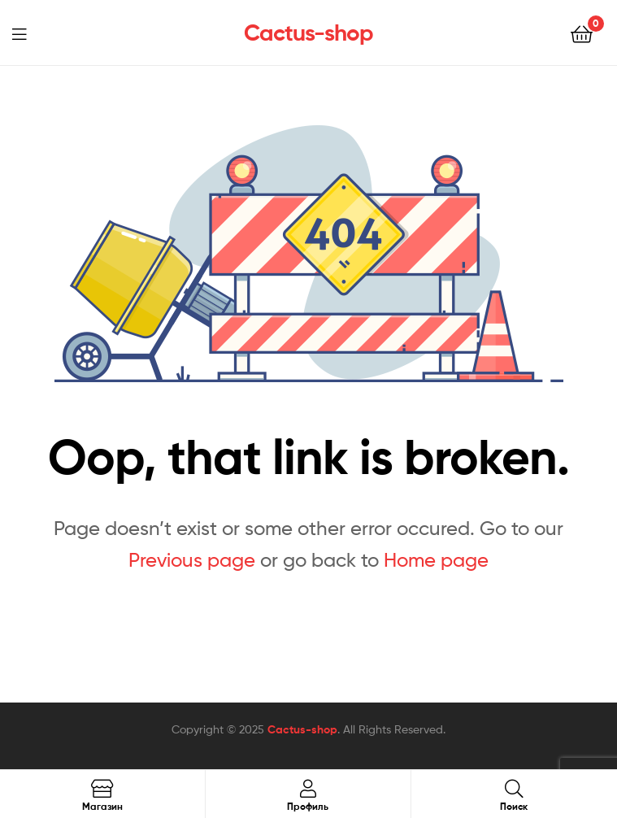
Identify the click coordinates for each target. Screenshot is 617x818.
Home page (436, 560)
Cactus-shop (308, 32)
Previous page (191, 560)
